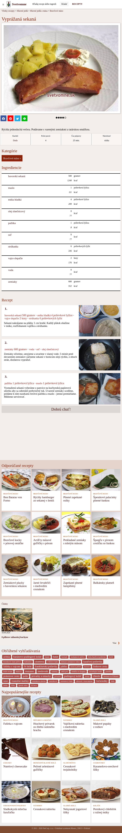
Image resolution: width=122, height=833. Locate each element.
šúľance (34, 685)
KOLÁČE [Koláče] (96, 806)
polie (25, 676)
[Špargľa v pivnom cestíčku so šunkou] (105, 522)
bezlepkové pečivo (78, 657)
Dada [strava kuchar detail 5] (15, 140)
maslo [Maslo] (11, 187)
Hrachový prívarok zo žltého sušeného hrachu (44, 727)
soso (5, 681)
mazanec (29, 671)
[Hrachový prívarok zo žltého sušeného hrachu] (46, 706)
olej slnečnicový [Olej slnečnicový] (16, 211)
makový (19, 672)
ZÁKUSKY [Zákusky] (7, 763)
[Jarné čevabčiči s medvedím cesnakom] (46, 565)
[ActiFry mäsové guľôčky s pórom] (46, 522)
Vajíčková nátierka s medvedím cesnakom (73, 727)
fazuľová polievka (92, 661)
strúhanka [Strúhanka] (13, 246)
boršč (111, 657)
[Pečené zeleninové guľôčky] (46, 749)
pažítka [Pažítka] (12, 223)
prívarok (57, 676)
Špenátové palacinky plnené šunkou (104, 499)
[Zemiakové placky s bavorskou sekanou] (16, 565)
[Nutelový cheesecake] (16, 749)
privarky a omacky (41, 676)
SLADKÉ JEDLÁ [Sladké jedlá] (99, 720)
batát (55, 656)
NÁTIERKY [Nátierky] (67, 720)
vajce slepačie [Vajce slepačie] (15, 258)
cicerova (39, 661)
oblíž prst (64, 672)
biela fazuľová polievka (97, 657)
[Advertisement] (61, 440)
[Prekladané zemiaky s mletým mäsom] (76, 522)
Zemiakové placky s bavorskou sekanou (15, 584)
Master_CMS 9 (76, 828)
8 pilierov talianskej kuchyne (15, 637)
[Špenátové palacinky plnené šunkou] (105, 480)
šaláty (5, 685)
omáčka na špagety (79, 672)
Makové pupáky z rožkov (102, 725)
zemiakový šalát (67, 681)
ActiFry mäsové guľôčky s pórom (42, 541)
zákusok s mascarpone (84, 681)
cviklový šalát (52, 662)
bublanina (28, 662)
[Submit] (64, 4)
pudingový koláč (72, 676)
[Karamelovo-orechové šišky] (105, 749)
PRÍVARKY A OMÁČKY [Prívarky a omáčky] (42, 720)
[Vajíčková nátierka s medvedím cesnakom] (76, 706)
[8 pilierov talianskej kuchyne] (17, 619)
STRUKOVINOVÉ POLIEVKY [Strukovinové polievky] (14, 806)
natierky (55, 672)
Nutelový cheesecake (15, 766)
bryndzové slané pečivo (12, 662)
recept (87, 676)
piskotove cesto (11, 676)
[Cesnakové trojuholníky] (76, 749)
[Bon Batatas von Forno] (16, 480)
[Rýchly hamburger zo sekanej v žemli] (46, 480)
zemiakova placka (39, 681)
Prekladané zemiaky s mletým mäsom (74, 541)
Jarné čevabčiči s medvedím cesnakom (42, 586)
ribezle (96, 676)
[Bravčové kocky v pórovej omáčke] (16, 522)
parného (108, 672)
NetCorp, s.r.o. (48, 828)
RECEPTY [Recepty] (77, 4)
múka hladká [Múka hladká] (15, 199)
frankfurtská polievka (46, 666)
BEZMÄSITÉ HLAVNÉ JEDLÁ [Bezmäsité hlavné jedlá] (44, 763)
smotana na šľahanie (111, 676)
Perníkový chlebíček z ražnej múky (104, 811)
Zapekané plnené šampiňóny (72, 584)
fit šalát (27, 666)
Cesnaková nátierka (44, 809)
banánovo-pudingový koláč (27, 656)
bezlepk (64, 657)
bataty (47, 657)
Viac (116, 643)
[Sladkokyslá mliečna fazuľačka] (16, 792)
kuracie (87, 667)
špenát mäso (23, 685)
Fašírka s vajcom (12, 723)
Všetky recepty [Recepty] (8, 11)
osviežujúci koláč (95, 672)
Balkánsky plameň (103, 582)
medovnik (43, 671)
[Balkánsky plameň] (105, 565)
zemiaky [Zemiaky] (12, 281)
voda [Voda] (10, 270)
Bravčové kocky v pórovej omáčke (13, 541)
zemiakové (53, 681)
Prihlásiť (87, 828)
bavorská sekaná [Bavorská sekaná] (16, 176)
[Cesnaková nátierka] (46, 792)
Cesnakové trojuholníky (70, 768)
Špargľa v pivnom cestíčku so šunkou (103, 541)
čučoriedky (101, 681)
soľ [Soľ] (10, 234)
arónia (6, 656)
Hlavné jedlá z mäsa (38, 11)
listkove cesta (100, 666)
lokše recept (7, 672)
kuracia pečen (75, 667)
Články (5, 604)
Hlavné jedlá (22, 11)
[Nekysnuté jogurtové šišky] (76, 792)
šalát (112, 681)
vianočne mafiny (20, 681)
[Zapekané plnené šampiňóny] (76, 565)
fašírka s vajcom (11, 666)
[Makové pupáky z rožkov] (105, 706)
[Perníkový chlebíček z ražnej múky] (105, 792)
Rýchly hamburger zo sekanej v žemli (43, 499)
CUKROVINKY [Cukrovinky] (99, 763)
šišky (13, 685)
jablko (64, 666)
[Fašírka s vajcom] (16, 706)
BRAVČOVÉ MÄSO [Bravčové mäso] (10, 494)
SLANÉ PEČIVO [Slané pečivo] (69, 763)
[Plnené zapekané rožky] (76, 480)
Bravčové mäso (56, 11)
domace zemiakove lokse (70, 662)
